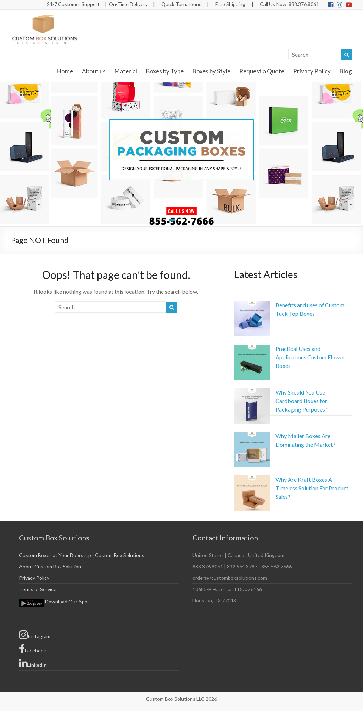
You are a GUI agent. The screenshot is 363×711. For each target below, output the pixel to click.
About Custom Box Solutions (51, 566)
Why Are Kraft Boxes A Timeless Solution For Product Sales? (311, 488)
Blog (346, 71)
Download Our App (53, 602)
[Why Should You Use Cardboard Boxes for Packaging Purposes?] (252, 409)
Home (65, 71)
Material (126, 71)
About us (94, 71)
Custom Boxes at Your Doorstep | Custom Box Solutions (81, 555)
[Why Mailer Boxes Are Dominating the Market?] (252, 453)
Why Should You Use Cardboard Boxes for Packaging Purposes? (301, 401)
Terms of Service (37, 589)
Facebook (32, 649)
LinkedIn (33, 663)
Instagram (34, 635)
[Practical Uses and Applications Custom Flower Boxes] (252, 365)
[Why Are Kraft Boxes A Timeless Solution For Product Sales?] (252, 496)
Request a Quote (261, 71)
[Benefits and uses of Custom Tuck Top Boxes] (252, 322)
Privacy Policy (312, 71)
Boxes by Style (211, 71)
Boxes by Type (165, 71)
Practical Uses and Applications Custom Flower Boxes (310, 357)
